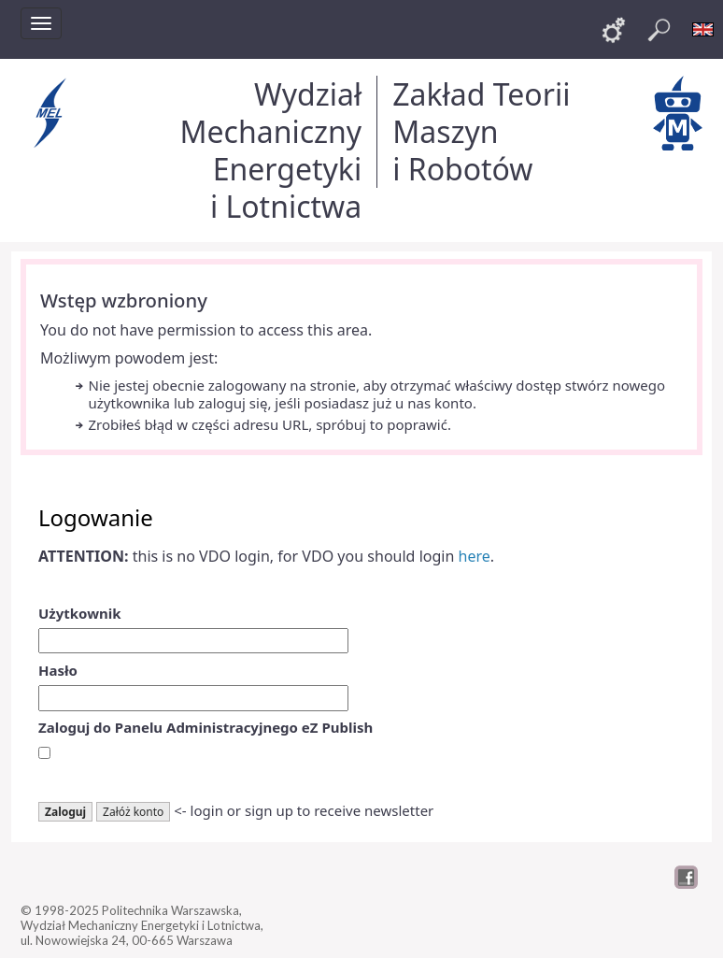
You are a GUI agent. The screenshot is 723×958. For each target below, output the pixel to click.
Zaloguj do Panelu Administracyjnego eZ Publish (205, 727)
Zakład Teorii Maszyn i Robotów (481, 131)
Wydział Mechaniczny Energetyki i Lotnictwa (270, 150)
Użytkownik (79, 613)
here (474, 556)
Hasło (58, 670)
